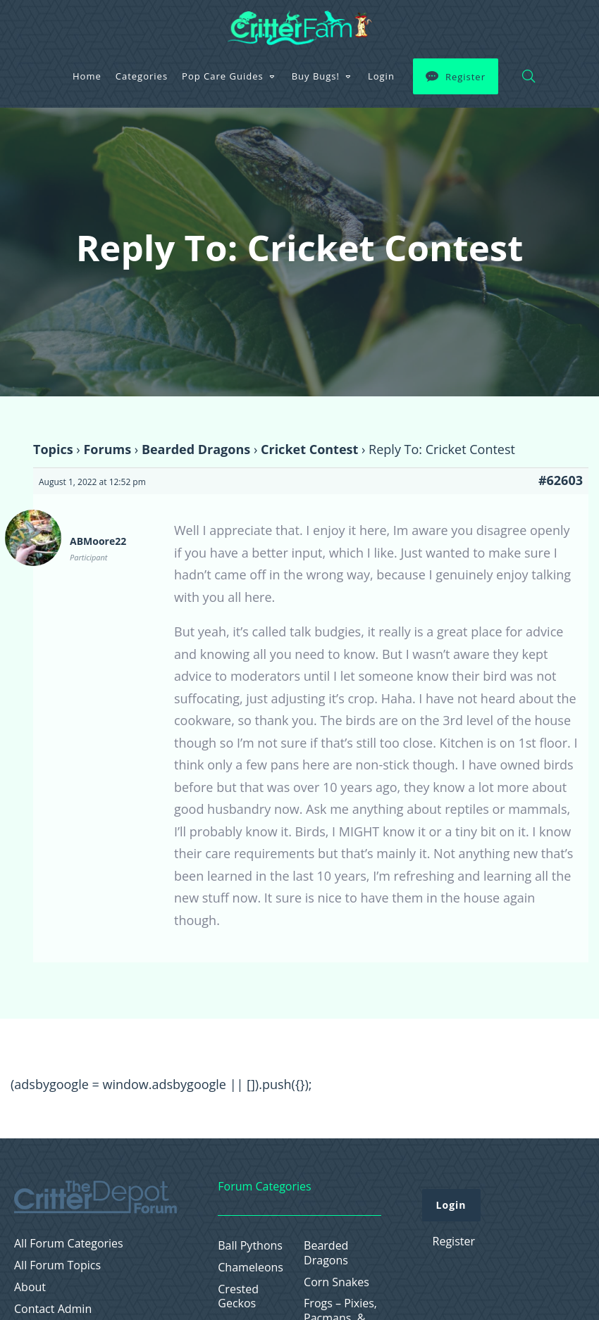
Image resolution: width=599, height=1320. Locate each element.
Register (465, 76)
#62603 (560, 480)
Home (87, 76)
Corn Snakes (336, 1282)
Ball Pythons (250, 1245)
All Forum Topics (57, 1265)
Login (381, 76)
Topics (53, 449)
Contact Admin (53, 1309)
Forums (107, 449)
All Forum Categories (68, 1243)
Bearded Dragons (196, 449)
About (30, 1287)
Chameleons (250, 1267)
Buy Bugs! (316, 76)
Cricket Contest (309, 449)
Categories (142, 76)
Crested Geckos (238, 1297)
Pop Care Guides (223, 76)
